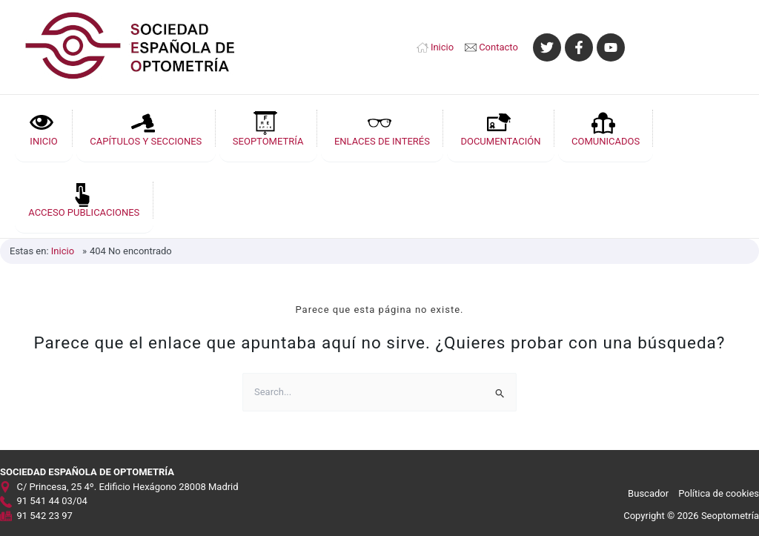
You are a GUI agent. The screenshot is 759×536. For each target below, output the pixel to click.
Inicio (442, 47)
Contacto (498, 47)
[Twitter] (547, 47)
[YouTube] (611, 47)
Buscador (648, 491)
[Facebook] (579, 47)
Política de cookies (718, 491)
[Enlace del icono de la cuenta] (692, 47)
